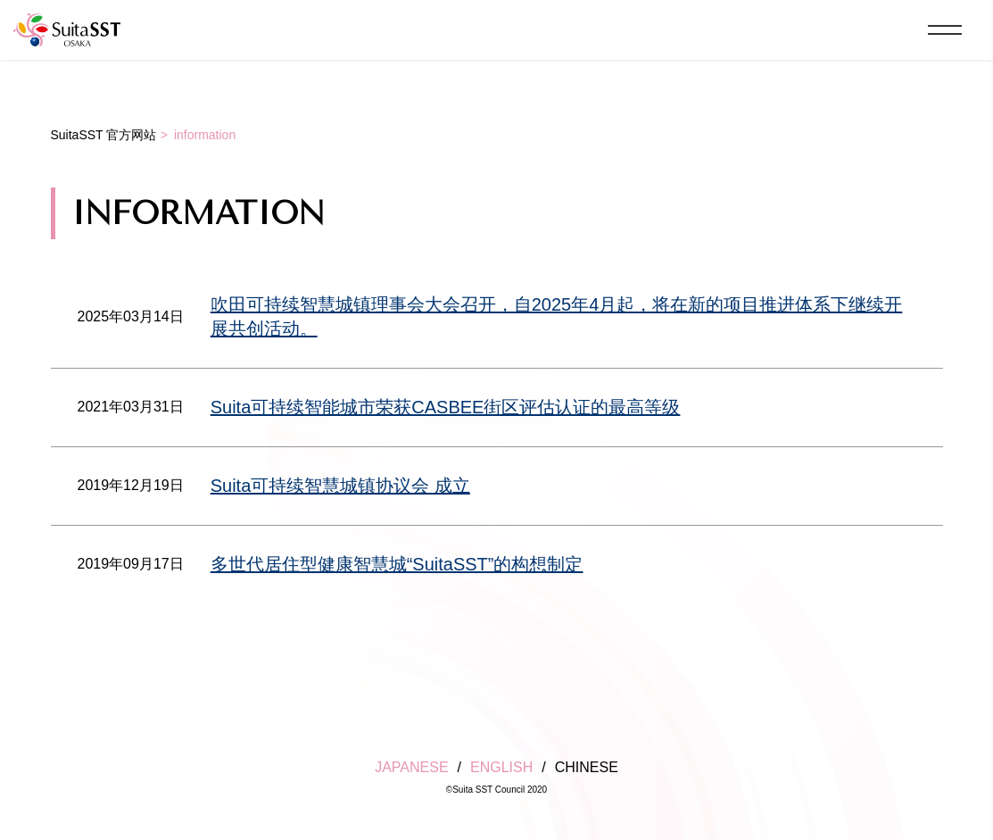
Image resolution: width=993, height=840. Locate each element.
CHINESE (586, 767)
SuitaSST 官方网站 (104, 135)
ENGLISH (501, 767)
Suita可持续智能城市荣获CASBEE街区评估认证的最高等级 (446, 407)
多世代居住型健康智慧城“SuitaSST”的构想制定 (397, 564)
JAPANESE (411, 767)
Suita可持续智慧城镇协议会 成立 (340, 485)
